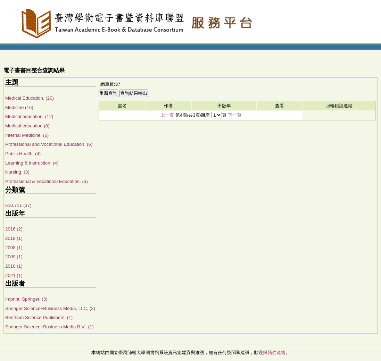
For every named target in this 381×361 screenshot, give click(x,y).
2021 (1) (14, 275)
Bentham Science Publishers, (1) (39, 317)
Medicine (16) (19, 107)
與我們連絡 (274, 352)
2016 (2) (14, 229)
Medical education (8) (27, 125)
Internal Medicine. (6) (27, 135)
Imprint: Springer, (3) (26, 299)
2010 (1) (14, 266)
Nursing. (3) (17, 172)
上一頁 (167, 115)
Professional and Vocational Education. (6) (48, 144)
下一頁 (234, 115)
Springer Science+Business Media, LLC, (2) (50, 308)
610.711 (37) (18, 205)
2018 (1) (14, 238)
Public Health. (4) (23, 153)
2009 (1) (14, 256)
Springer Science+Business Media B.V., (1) (49, 326)
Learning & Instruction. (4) (31, 163)
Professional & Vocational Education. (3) (46, 181)
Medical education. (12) (29, 116)
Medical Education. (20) (29, 98)
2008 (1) (14, 247)
